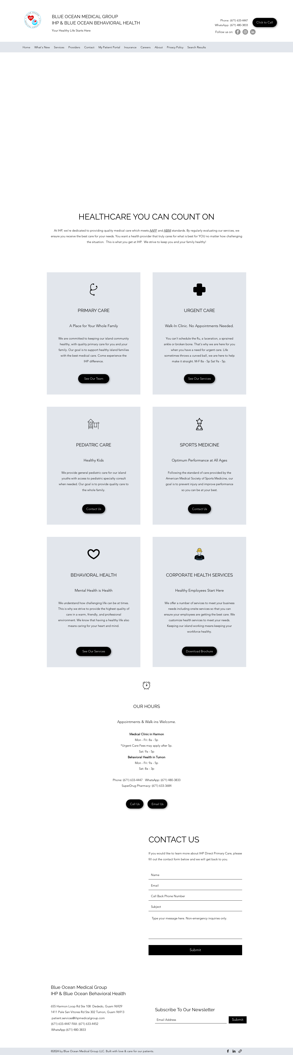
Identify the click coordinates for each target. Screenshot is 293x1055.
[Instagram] (245, 32)
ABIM (167, 230)
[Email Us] (157, 804)
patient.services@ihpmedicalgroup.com (78, 1018)
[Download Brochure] (199, 651)
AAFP (153, 230)
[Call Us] (134, 804)
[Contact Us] (93, 508)
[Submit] (195, 950)
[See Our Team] (93, 378)
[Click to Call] (265, 22)
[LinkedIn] (253, 32)
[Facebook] (238, 32)
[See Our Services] (199, 378)
